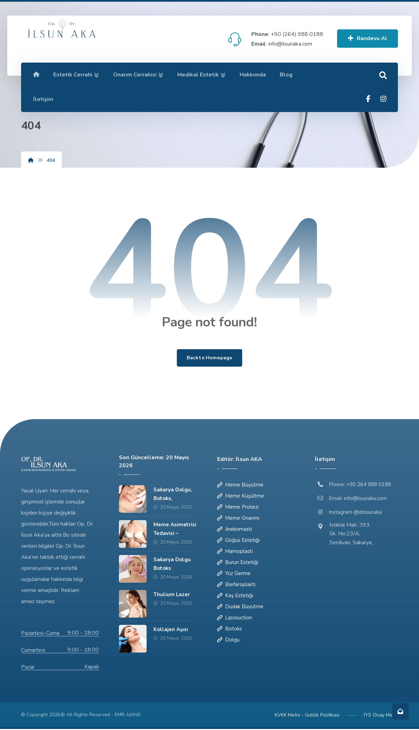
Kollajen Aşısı (170, 630)
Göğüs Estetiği (238, 540)
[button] (383, 75)
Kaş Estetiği (235, 596)
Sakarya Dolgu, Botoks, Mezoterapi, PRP (174, 499)
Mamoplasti (235, 551)
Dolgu (228, 640)
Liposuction (234, 618)
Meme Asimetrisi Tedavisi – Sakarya (174, 534)
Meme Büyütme (240, 485)
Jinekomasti (234, 529)
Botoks (229, 629)
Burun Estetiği (237, 563)
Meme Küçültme (240, 496)
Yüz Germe (234, 574)
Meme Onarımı (238, 518)
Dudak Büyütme (240, 607)
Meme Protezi (238, 507)
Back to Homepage (209, 358)
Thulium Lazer (171, 595)
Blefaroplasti (236, 585)
